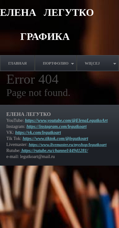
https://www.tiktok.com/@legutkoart (55, 138)
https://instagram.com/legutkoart (56, 126)
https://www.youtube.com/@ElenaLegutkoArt (66, 120)
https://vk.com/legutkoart (38, 132)
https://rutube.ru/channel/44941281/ (54, 150)
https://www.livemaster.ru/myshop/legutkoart (67, 144)
